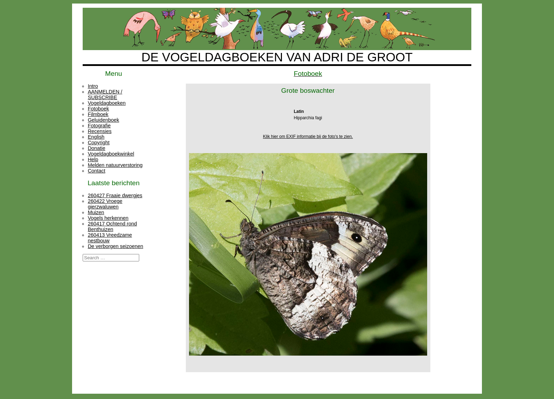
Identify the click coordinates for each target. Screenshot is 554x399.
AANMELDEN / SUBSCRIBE (105, 94)
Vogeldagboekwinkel (111, 154)
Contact (96, 171)
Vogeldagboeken (106, 103)
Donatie (96, 148)
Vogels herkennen (108, 218)
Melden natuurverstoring (115, 165)
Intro (93, 86)
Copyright (99, 142)
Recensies (99, 131)
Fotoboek (98, 108)
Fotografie (99, 125)
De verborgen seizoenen (115, 246)
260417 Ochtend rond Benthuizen (112, 226)
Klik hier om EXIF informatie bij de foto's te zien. (308, 136)
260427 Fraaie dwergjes (115, 195)
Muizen (96, 212)
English (96, 137)
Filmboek (98, 114)
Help (93, 159)
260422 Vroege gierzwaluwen (105, 204)
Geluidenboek (103, 120)
